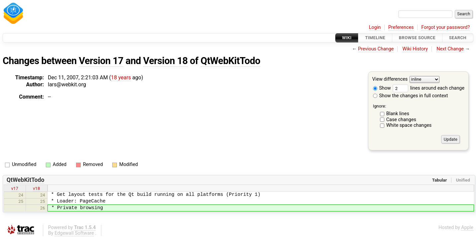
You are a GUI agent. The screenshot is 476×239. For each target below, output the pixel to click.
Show (382, 88)
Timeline (375, 37)
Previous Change (376, 49)
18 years (121, 77)
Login (375, 27)
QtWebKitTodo (230, 60)
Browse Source (417, 37)
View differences (390, 79)
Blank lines (397, 114)
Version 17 (101, 60)
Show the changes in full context (410, 96)
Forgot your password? (445, 27)
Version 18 (165, 60)
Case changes (401, 119)
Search (457, 37)
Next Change (450, 49)
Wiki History (415, 49)
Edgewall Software (74, 233)
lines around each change (428, 88)
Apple (467, 227)
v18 (36, 188)
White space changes (409, 125)
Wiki (347, 37)
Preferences (401, 27)
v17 (14, 188)
